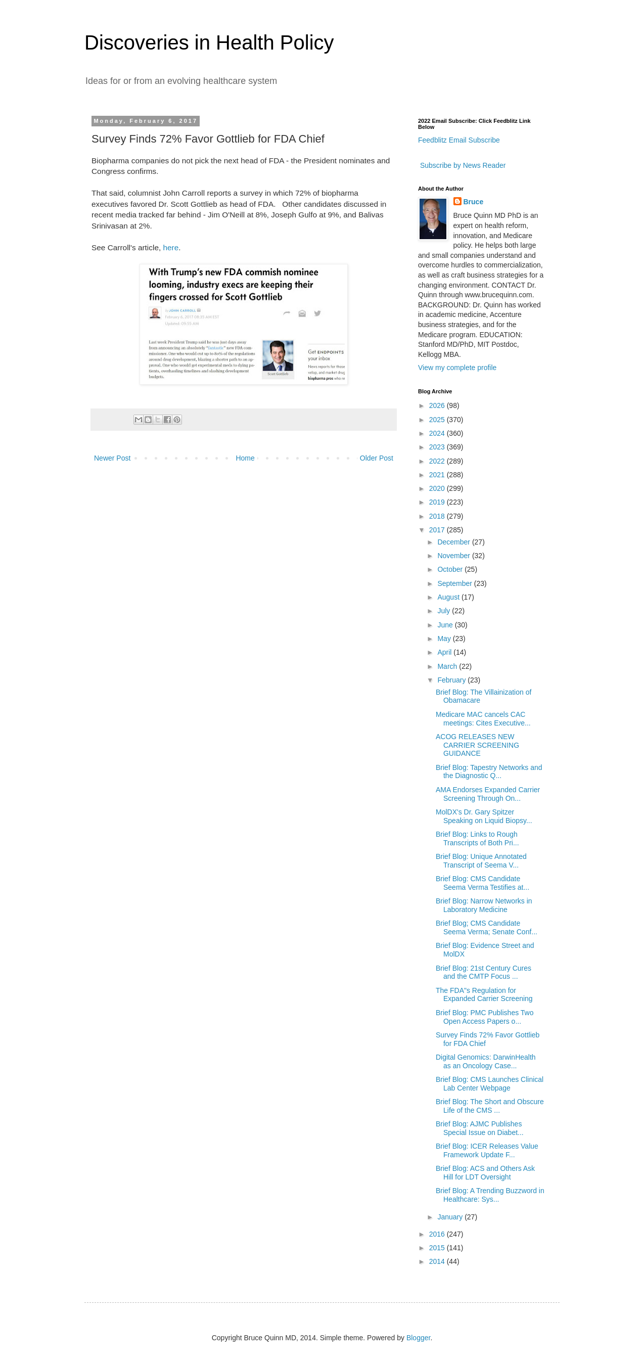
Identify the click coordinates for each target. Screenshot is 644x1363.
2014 (438, 1261)
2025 (438, 420)
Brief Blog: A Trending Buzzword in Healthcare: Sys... (490, 1195)
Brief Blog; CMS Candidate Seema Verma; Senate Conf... (486, 927)
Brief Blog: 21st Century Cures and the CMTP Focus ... (483, 972)
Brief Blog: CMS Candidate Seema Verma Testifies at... (482, 883)
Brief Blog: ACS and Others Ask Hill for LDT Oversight (485, 1172)
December (454, 542)
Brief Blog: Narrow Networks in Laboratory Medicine (484, 905)
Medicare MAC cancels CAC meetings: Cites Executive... (483, 718)
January (451, 1217)
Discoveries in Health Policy (209, 42)
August (449, 597)
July (444, 611)
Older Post (376, 458)
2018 (438, 516)
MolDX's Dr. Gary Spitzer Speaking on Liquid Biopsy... (484, 816)
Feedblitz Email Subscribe (459, 140)
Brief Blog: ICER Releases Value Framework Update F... (487, 1150)
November (454, 556)
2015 (438, 1248)
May (444, 638)
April (445, 652)
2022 (438, 461)
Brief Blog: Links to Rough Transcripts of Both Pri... (477, 838)
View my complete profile (457, 368)
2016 (438, 1234)
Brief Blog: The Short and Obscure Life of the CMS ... (490, 1106)
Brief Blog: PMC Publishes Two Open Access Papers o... (485, 1017)
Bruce (474, 202)
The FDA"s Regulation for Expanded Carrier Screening (484, 994)
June (445, 625)
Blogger (418, 1338)
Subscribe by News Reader (462, 165)
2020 (438, 488)
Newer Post (112, 458)
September (455, 583)
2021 (438, 475)
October (451, 569)
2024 (438, 433)
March (448, 666)
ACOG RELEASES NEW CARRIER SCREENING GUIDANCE (477, 745)
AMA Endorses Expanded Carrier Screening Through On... (488, 794)
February (452, 680)
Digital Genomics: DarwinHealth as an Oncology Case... (486, 1061)
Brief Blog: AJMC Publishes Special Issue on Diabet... (480, 1128)
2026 (438, 405)
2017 (438, 530)
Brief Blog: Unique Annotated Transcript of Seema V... (481, 860)
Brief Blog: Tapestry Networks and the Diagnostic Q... (489, 771)
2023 (438, 447)
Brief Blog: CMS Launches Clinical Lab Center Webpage (489, 1083)
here (171, 247)
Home (245, 458)
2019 (438, 502)
